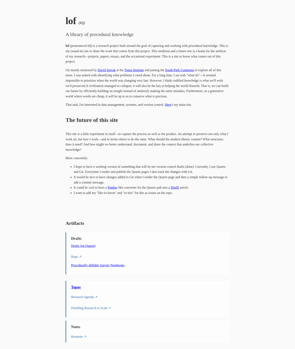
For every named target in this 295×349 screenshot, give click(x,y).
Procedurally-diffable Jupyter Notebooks (98, 265)
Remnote (77, 336)
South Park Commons (179, 70)
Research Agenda (82, 297)
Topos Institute (134, 70)
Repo (74, 256)
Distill (175, 187)
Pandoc (112, 187)
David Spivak (107, 70)
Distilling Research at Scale (89, 308)
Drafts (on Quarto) (83, 246)
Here (168, 104)
